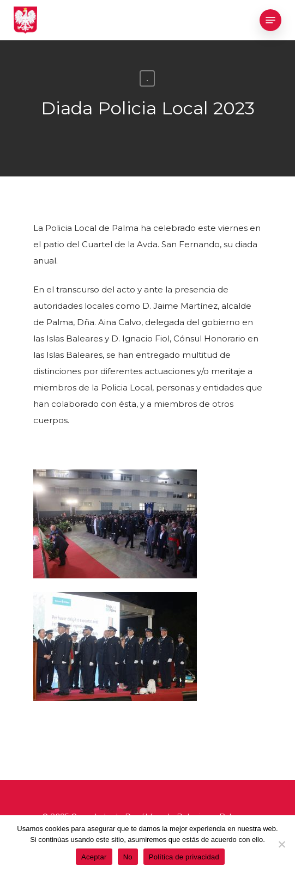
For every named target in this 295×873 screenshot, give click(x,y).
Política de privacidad (184, 857)
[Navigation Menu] (270, 20)
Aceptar (94, 857)
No (128, 857)
